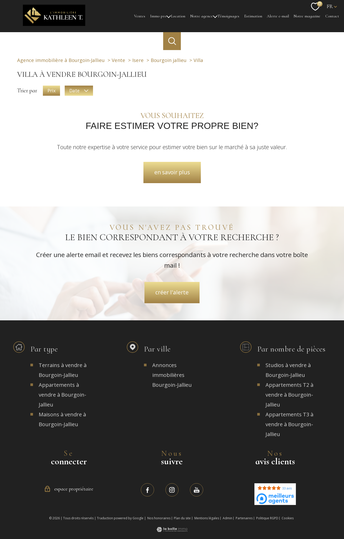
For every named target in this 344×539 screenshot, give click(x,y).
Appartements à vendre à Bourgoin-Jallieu (62, 403)
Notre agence (201, 15)
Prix (52, 90)
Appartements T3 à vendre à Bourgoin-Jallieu (289, 432)
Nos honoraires (158, 518)
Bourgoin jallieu (169, 60)
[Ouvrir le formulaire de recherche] (172, 41)
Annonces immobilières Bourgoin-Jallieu (172, 383)
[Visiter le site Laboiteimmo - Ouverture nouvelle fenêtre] (172, 530)
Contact (332, 15)
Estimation (253, 15)
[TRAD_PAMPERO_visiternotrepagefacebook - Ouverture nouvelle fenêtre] (147, 489)
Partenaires (244, 518)
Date (78, 90)
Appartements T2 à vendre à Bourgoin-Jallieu (289, 403)
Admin (227, 518)
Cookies (288, 518)
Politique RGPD (267, 518)
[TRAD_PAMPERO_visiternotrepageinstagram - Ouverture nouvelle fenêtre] (172, 489)
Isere (138, 60)
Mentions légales (206, 518)
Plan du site (182, 518)
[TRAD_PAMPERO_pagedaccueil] (54, 23)
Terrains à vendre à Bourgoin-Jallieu (63, 378)
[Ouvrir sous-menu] (168, 16)
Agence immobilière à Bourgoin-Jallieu (61, 60)
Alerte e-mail (278, 15)
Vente (118, 60)
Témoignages (228, 15)
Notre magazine (307, 15)
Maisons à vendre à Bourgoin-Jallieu (62, 427)
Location (178, 15)
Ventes (139, 15)
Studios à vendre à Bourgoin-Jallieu (288, 378)
